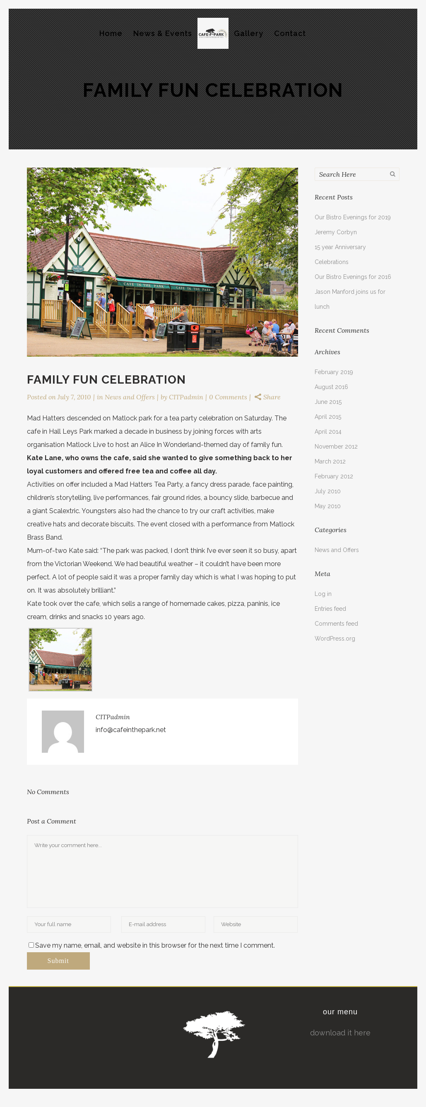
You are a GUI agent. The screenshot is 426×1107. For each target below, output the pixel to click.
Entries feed (330, 608)
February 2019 (334, 372)
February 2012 (334, 476)
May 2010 (328, 506)
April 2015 (328, 416)
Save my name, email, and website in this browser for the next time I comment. (155, 945)
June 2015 (328, 402)
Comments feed (336, 623)
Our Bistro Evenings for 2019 (353, 217)
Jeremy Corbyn (336, 232)
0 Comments (228, 397)
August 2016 (331, 387)
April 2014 (328, 431)
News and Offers (130, 397)
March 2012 (330, 461)
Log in (323, 594)
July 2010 (328, 491)
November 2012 (336, 446)
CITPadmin (186, 397)
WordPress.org (335, 638)
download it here (340, 1032)
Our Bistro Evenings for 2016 (353, 277)
